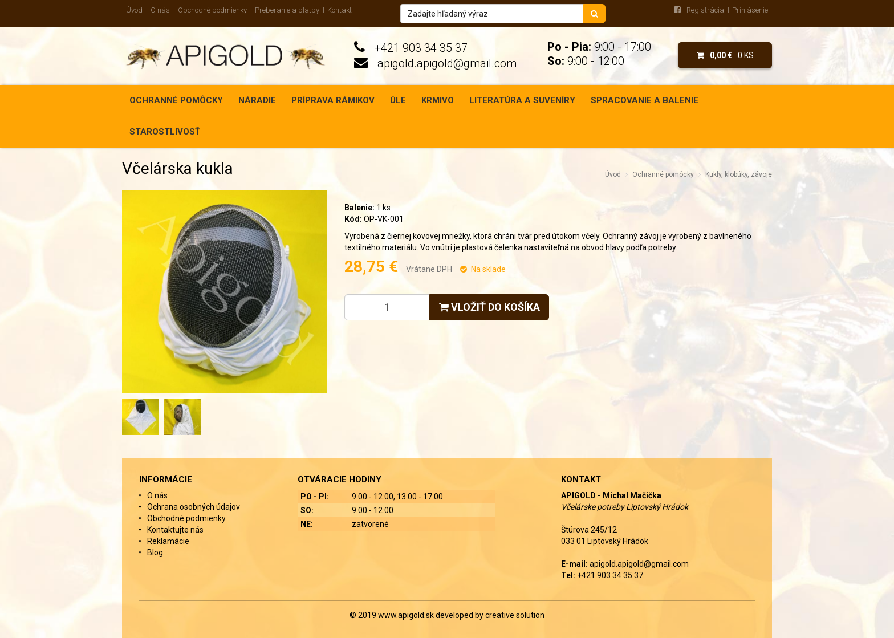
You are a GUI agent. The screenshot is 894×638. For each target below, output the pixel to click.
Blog (155, 552)
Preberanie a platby (287, 10)
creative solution (514, 615)
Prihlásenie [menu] (750, 10)
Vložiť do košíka (489, 307)
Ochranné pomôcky (176, 100)
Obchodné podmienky (212, 10)
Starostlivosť (164, 132)
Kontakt (339, 10)
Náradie (257, 100)
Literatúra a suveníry (522, 100)
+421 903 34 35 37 (421, 48)
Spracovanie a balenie (644, 100)
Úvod (134, 10)
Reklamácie (168, 541)
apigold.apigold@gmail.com (447, 63)
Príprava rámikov (333, 100)
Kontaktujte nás (175, 529)
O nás (160, 10)
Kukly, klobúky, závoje (738, 174)
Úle (398, 100)
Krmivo (437, 100)
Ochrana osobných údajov (193, 506)
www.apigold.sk (407, 615)
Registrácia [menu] (705, 10)
